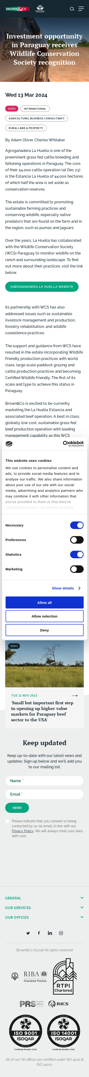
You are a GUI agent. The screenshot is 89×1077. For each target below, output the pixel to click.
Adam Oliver (22, 140)
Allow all (44, 602)
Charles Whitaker (49, 140)
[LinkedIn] (49, 933)
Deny (44, 630)
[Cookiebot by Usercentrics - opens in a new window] (63, 444)
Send (17, 808)
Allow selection (44, 616)
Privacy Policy (22, 831)
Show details (63, 588)
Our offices (17, 917)
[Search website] (72, 9)
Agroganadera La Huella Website (41, 286)
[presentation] (41, 855)
